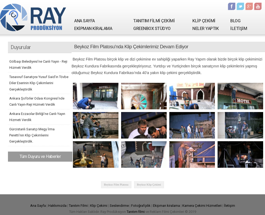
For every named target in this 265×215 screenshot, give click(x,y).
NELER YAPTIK (205, 28)
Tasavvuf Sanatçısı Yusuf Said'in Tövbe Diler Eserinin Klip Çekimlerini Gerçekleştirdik (38, 83)
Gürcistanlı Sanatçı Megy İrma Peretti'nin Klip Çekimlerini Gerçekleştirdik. (32, 135)
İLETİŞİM (238, 28)
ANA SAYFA (84, 20)
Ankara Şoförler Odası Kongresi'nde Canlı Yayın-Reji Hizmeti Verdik (36, 101)
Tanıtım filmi (136, 212)
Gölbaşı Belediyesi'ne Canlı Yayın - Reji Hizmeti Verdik (38, 64)
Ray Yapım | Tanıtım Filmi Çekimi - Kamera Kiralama (33, 17)
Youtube (258, 6)
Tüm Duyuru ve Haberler (40, 156)
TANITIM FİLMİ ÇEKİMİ (154, 20)
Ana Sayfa (38, 206)
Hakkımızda (57, 206)
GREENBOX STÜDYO (152, 28)
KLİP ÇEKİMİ (203, 20)
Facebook (231, 6)
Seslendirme (119, 206)
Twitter (240, 6)
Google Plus (249, 6)
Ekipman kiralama (166, 206)
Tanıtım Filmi (78, 206)
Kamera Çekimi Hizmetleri (202, 206)
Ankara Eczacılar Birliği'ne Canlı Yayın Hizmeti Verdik (37, 117)
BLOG (235, 20)
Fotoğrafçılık (141, 206)
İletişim (229, 206)
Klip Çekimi (98, 206)
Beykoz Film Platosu (116, 184)
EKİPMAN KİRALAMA (93, 28)
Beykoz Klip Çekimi (149, 184)
